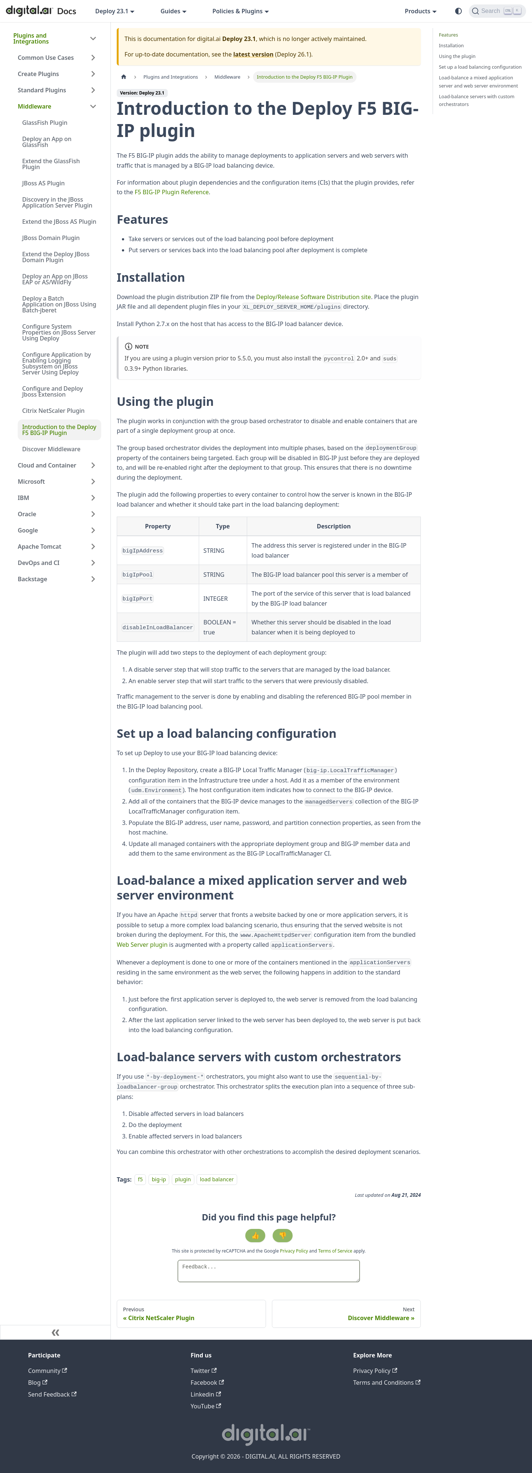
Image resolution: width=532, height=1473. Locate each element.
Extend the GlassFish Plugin (51, 164)
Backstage (32, 579)
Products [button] (417, 11)
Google (28, 530)
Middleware (34, 106)
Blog (37, 1382)
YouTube (206, 1406)
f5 (140, 1179)
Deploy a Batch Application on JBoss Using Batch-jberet (59, 304)
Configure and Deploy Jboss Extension (52, 391)
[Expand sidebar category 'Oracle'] (93, 514)
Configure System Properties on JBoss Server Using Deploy (59, 332)
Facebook (207, 1382)
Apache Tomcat (39, 546)
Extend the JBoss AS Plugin (59, 221)
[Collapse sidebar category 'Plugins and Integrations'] (93, 38)
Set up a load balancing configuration (480, 67)
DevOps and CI (38, 563)
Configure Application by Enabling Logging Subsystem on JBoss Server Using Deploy (56, 363)
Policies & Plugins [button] (237, 11)
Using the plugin (457, 56)
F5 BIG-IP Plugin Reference (171, 192)
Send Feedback (52, 1394)
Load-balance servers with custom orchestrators (477, 100)
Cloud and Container (47, 465)
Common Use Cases (46, 58)
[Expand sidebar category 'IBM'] (93, 497)
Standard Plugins (42, 90)
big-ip (159, 1179)
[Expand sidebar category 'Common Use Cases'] (93, 57)
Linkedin (206, 1394)
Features (448, 34)
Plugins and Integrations (31, 38)
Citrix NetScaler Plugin (53, 411)
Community (47, 1371)
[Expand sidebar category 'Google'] (93, 530)
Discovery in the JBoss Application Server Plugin (57, 202)
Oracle (27, 514)
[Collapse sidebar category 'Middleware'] (93, 106)
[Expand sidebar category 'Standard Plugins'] (93, 90)
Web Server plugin (142, 945)
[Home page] (124, 77)
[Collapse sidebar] (55, 1332)
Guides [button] (170, 11)
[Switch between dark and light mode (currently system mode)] (458, 11)
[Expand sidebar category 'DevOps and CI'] (93, 562)
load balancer (217, 1179)
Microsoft (31, 481)
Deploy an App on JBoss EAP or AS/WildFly (55, 279)
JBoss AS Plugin (43, 183)
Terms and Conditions (386, 1382)
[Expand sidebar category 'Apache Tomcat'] (93, 546)
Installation (451, 45)
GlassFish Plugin (44, 123)
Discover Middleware (51, 449)
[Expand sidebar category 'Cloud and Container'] (93, 465)
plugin (183, 1179)
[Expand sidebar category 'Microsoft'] (93, 481)
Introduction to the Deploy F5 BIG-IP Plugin (59, 430)
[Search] (497, 11)
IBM (23, 498)
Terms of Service (335, 1251)
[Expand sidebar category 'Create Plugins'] (93, 73)
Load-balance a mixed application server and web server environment (478, 81)
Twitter (204, 1371)
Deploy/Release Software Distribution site (313, 297)
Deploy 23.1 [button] (112, 11)
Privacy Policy (294, 1251)
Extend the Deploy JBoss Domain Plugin (55, 257)
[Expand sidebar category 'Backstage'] (93, 579)
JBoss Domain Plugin (51, 238)
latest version (253, 54)
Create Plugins (38, 74)
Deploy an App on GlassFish (46, 142)
